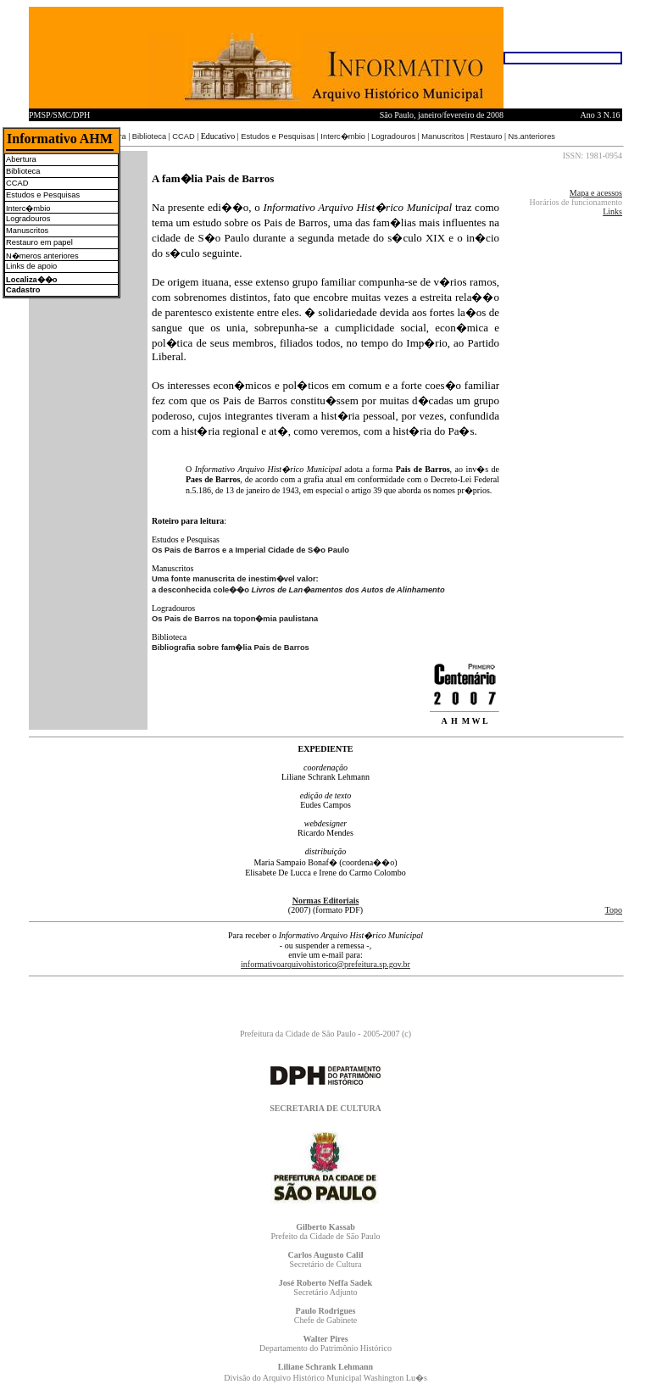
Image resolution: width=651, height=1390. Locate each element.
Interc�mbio (342, 136)
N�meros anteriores (42, 256)
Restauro (486, 136)
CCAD (183, 136)
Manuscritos (442, 136)
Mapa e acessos (596, 192)
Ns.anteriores (532, 136)
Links (612, 211)
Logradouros (393, 136)
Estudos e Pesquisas (277, 136)
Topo (613, 910)
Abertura (21, 159)
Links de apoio (31, 266)
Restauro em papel (39, 242)
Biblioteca (149, 136)
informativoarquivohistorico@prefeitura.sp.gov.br (325, 964)
